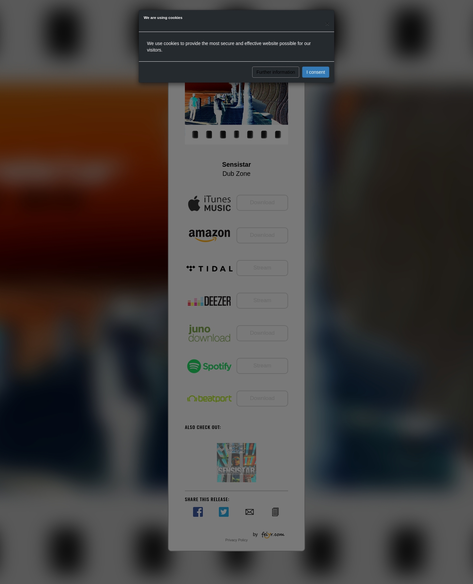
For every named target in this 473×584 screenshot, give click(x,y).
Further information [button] (275, 72)
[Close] (327, 23)
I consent (315, 72)
